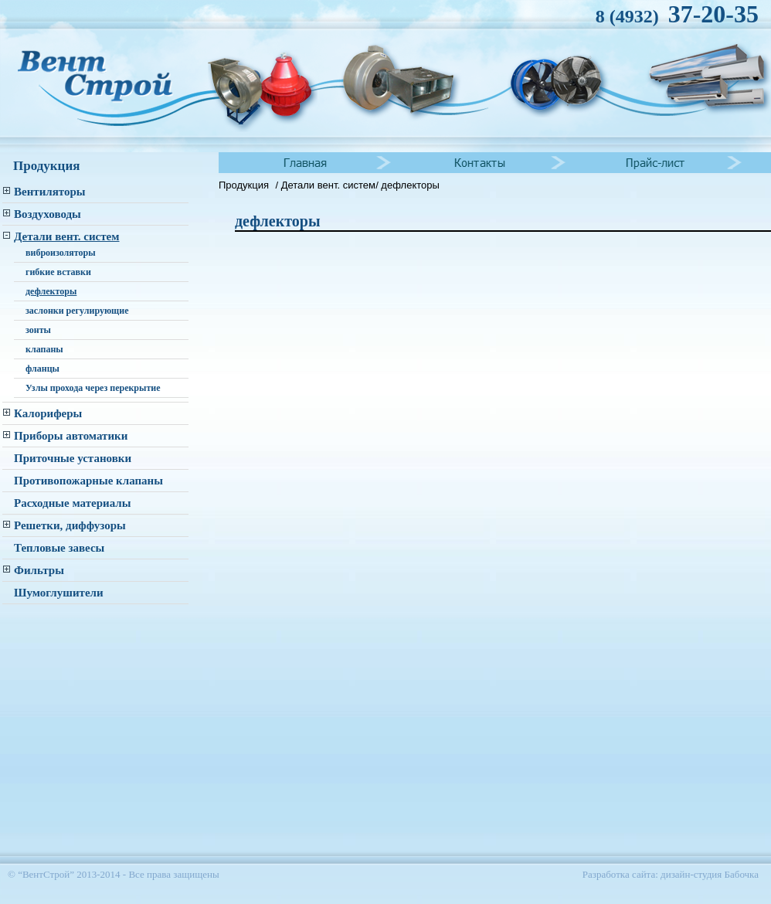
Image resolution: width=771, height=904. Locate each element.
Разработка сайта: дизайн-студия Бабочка (670, 874)
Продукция (244, 185)
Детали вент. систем (328, 185)
